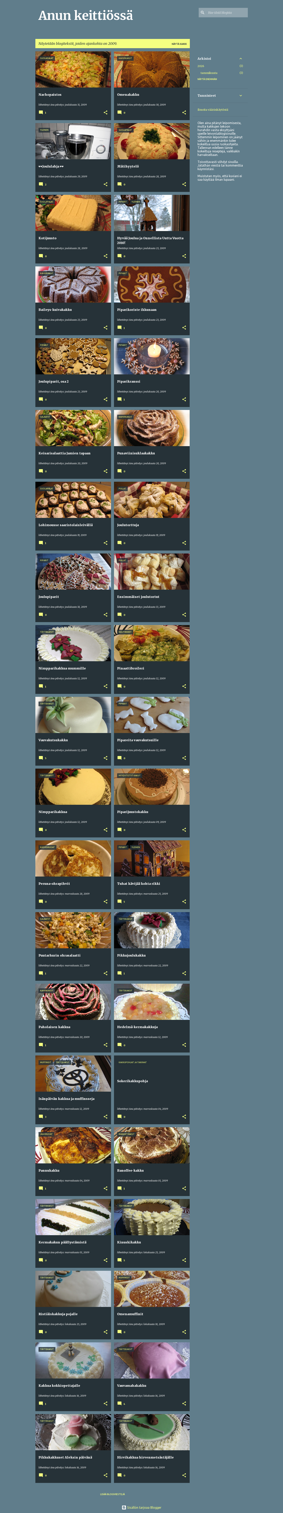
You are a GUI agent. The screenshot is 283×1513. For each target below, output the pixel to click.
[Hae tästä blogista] (227, 12)
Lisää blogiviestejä (112, 1494)
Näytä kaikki (179, 44)
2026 (201, 66)
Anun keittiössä (86, 15)
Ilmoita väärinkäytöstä (213, 109)
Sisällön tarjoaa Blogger (141, 1507)
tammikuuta (209, 73)
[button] (105, 112)
